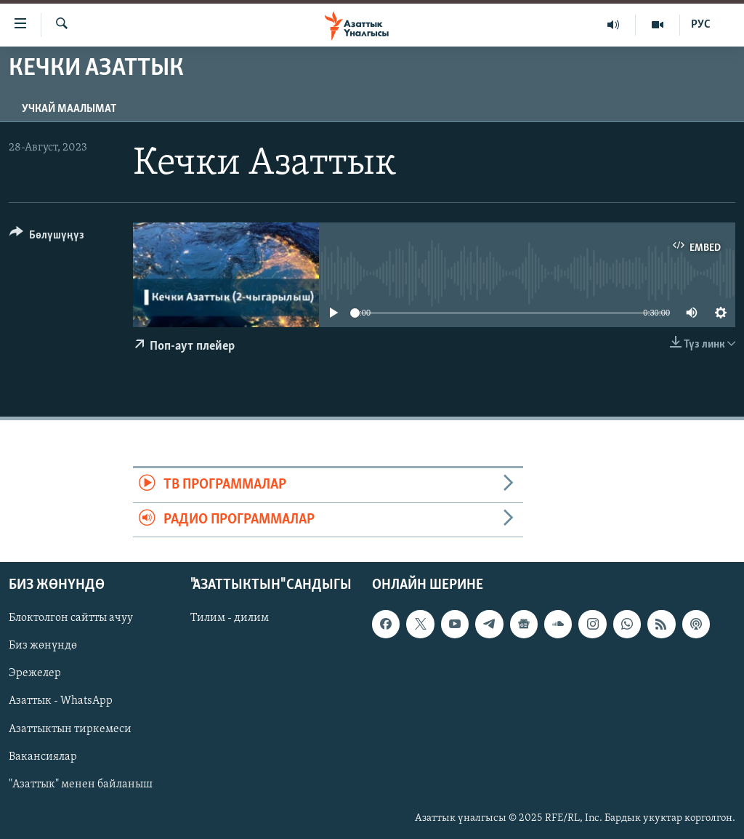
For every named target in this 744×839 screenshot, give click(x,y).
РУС (701, 25)
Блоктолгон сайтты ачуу (71, 618)
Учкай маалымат (69, 109)
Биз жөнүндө (43, 645)
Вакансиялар (43, 757)
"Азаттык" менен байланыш (81, 784)
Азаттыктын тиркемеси (70, 728)
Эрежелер (35, 673)
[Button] (46, 237)
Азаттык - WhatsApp (61, 701)
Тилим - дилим (229, 618)
